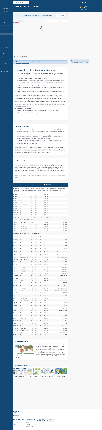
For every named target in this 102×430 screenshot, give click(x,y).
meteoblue (71, 195)
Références (35, 420)
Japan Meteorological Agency (67, 310)
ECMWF (72, 249)
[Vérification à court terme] (53, 400)
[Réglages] (72, 2)
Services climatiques (23, 422)
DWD (73, 345)
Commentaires (36, 427)
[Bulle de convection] (67, 400)
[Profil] (69, 2)
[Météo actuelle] (69, 7)
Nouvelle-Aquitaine (23, 9)
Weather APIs (22, 420)
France (29, 9)
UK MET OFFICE (70, 301)
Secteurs (21, 424)
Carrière (34, 422)
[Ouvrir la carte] (33, 2)
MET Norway (71, 342)
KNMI (72, 273)
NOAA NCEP (71, 252)
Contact (34, 424)
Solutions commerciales (25, 418)
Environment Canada (69, 304)
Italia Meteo (71, 330)
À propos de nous (37, 418)
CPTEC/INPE (71, 319)
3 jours (21, 21)
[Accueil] (5, 2)
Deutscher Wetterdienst (69, 264)
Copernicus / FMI (70, 359)
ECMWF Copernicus (69, 333)
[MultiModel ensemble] (26, 400)
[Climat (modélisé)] (40, 400)
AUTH (72, 322)
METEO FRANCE (70, 293)
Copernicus (71, 354)
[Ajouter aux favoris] (47, 6)
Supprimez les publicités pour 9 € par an (86, 60)
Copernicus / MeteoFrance (68, 351)
